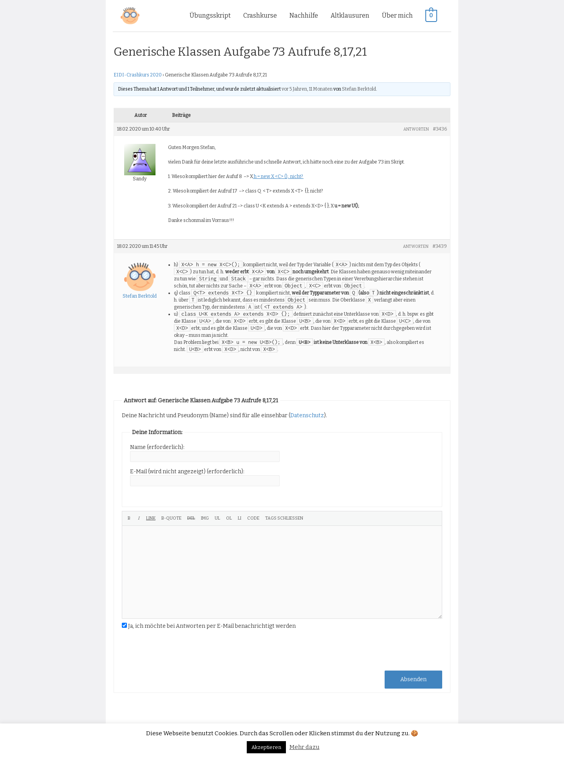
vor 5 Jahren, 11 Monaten (307, 89)
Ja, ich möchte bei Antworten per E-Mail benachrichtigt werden (212, 626)
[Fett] (129, 518)
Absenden (413, 679)
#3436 (440, 129)
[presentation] (181, 649)
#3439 (439, 246)
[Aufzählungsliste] (217, 518)
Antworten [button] (416, 129)
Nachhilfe (304, 15)
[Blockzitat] (171, 518)
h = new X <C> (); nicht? (278, 176)
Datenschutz (307, 415)
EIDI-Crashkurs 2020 (138, 75)
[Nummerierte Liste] (229, 518)
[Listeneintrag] (239, 518)
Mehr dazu (304, 747)
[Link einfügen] (151, 518)
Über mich (397, 15)
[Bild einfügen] (205, 518)
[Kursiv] (138, 518)
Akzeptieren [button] (266, 747)
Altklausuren (350, 15)
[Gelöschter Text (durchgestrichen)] (191, 518)
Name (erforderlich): (157, 447)
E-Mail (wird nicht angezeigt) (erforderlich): (187, 471)
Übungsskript (210, 15)
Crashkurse (260, 15)
